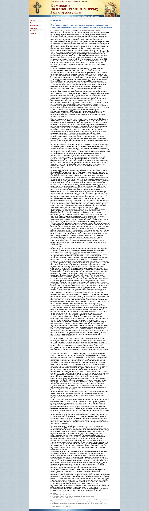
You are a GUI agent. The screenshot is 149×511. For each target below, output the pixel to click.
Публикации (34, 25)
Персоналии (34, 23)
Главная (32, 20)
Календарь (33, 28)
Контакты (33, 33)
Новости (33, 31)
